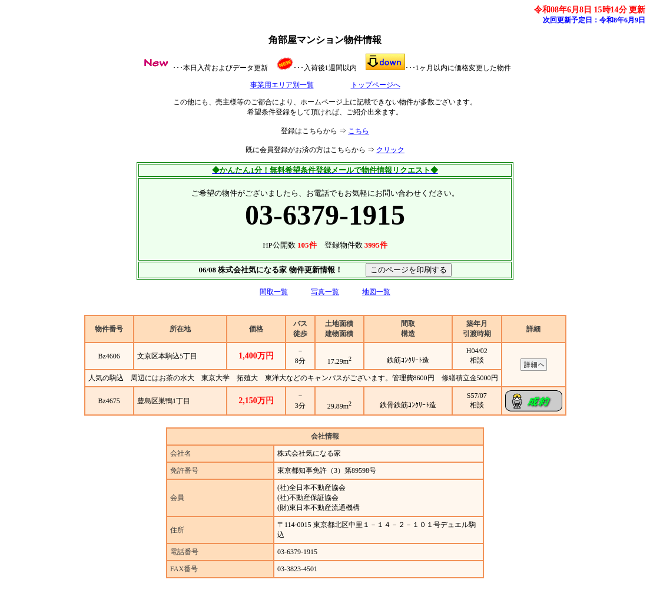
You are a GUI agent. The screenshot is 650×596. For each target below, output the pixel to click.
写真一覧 (325, 292)
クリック (390, 150)
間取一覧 (274, 292)
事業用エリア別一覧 (282, 85)
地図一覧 (376, 292)
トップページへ (375, 85)
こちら (358, 131)
